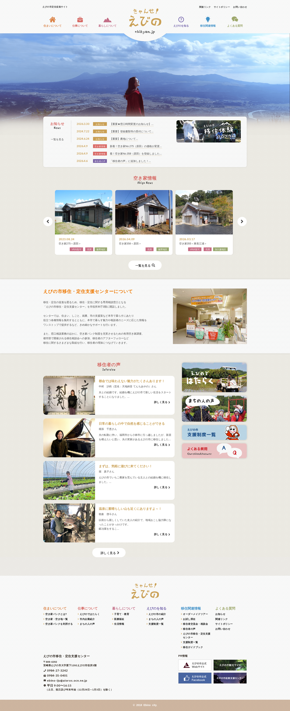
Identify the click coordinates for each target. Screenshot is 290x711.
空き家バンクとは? (56, 614)
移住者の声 (189, 629)
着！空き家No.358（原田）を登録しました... (136, 153)
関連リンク (205, 7)
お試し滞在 (189, 619)
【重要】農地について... (124, 138)
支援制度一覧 (156, 624)
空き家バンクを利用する (59, 624)
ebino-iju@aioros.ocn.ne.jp (67, 680)
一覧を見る (57, 139)
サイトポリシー (222, 7)
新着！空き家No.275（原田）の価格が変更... (136, 146)
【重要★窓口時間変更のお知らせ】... (132, 124)
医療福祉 (119, 619)
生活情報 (119, 624)
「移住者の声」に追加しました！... (130, 161)
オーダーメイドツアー (195, 614)
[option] (145, 84)
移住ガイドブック (193, 647)
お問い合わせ (240, 7)
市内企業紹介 (87, 619)
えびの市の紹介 (157, 614)
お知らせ (220, 614)
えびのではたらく (90, 614)
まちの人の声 (87, 624)
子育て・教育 (121, 614)
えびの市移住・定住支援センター (196, 635)
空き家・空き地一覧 (56, 619)
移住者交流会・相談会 (195, 624)
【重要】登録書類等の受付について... (132, 131)
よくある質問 (235, 21)
